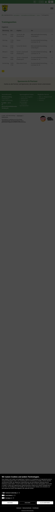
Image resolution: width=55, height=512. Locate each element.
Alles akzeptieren (45, 502)
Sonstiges (8, 498)
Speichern (27, 502)
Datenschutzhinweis (26, 507)
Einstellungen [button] (36, 507)
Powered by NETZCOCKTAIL (27, 510)
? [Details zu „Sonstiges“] (13, 498)
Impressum (18, 507)
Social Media (8, 495)
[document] (27, 483)
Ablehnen (10, 502)
